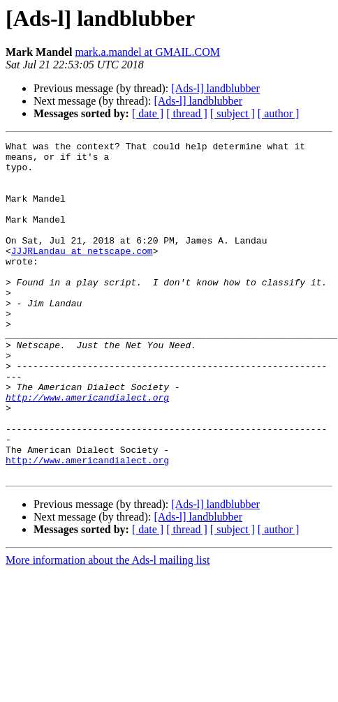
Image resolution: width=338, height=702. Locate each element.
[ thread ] (186, 113)
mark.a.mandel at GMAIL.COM (148, 52)
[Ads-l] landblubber (215, 88)
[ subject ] (232, 113)
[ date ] (147, 113)
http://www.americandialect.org (87, 449)
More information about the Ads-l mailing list (108, 614)
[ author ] (279, 113)
